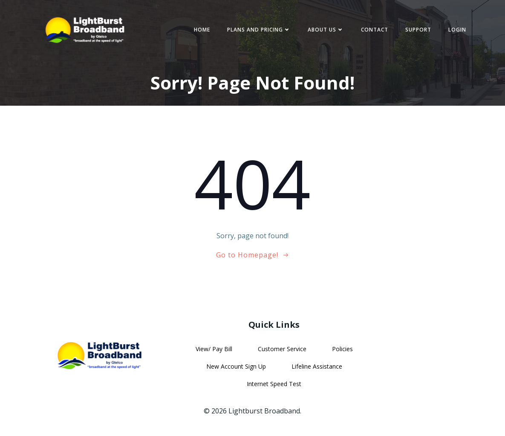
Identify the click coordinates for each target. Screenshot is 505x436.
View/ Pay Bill (214, 349)
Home (202, 29)
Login (457, 29)
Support (418, 29)
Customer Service (282, 349)
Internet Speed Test (274, 384)
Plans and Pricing (259, 29)
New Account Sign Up (236, 366)
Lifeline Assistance (316, 366)
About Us (326, 29)
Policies (342, 349)
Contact (374, 29)
